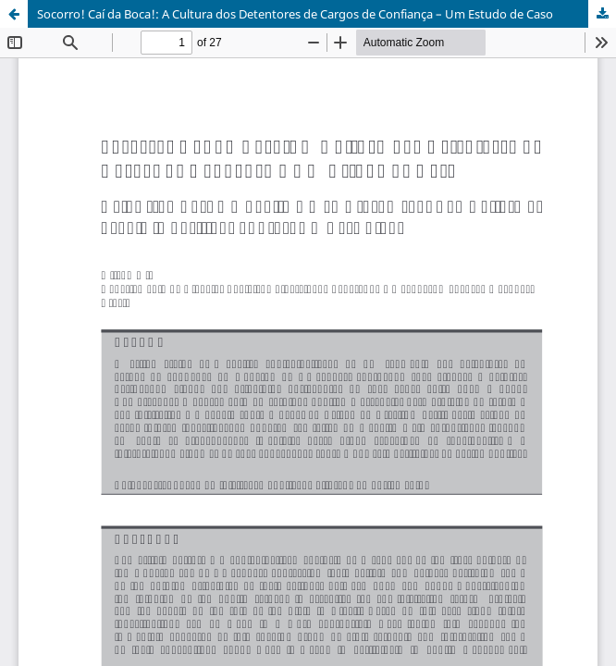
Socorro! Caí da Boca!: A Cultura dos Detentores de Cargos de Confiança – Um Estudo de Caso (295, 14)
